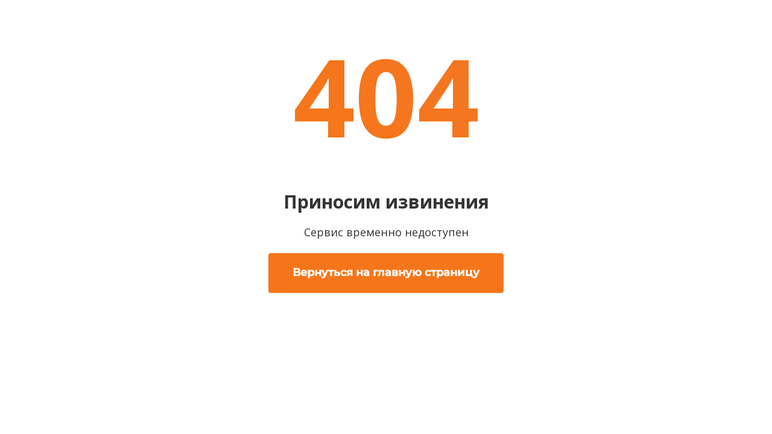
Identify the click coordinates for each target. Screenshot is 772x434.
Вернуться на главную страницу (386, 272)
